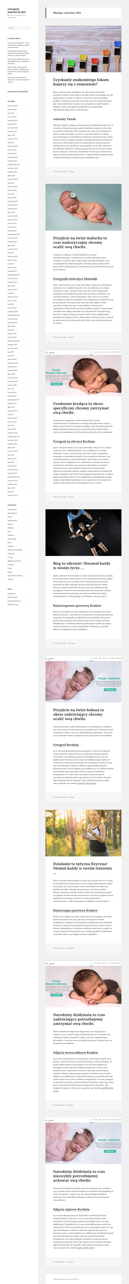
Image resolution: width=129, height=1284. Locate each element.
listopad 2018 (12, 367)
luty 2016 (11, 462)
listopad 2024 (12, 161)
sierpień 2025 (12, 131)
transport (11, 565)
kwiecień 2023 (13, 220)
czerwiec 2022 (13, 249)
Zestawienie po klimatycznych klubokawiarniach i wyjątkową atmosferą (18, 61)
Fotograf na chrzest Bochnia (74, 441)
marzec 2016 (12, 459)
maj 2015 (11, 492)
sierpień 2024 (12, 172)
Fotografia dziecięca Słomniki (75, 279)
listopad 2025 (12, 124)
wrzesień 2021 (13, 278)
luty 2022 (11, 264)
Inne (9, 532)
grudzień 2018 (13, 363)
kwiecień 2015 (13, 495)
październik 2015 (14, 477)
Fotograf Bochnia (66, 745)
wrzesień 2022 (13, 238)
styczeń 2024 (12, 198)
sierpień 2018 (12, 370)
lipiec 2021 (11, 286)
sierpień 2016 (12, 444)
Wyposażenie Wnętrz (15, 576)
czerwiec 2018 (13, 378)
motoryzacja (12, 539)
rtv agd (10, 557)
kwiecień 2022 (13, 256)
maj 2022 (11, 253)
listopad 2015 (12, 473)
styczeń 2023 (12, 227)
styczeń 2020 (12, 337)
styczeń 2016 (12, 466)
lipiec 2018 (11, 374)
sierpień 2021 (12, 282)
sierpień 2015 (12, 484)
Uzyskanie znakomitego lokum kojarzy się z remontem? (81, 81)
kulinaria (11, 535)
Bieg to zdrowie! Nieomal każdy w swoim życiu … (81, 565)
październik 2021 (14, 275)
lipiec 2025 (11, 135)
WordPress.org (13, 605)
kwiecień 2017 (13, 418)
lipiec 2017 (11, 407)
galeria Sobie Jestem (86, 1248)
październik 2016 (14, 437)
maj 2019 (11, 352)
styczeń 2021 (12, 308)
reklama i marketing (15, 550)
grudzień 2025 (13, 120)
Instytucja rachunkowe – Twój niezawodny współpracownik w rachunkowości (19, 45)
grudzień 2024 (13, 157)
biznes (10, 517)
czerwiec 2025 (13, 139)
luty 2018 (11, 389)
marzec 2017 (12, 422)
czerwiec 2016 (13, 451)
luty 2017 (11, 425)
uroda (10, 568)
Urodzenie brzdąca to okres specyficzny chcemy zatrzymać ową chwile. (81, 408)
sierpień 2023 (12, 209)
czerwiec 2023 (13, 216)
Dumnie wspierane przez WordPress (66, 1279)
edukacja (11, 528)
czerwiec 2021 (13, 289)
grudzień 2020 (13, 312)
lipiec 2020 (11, 326)
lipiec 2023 (11, 212)
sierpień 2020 (12, 323)
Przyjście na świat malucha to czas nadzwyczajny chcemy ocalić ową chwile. (80, 242)
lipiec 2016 (11, 448)
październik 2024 (14, 165)
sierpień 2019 (12, 345)
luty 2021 (11, 304)
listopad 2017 (12, 396)
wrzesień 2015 (13, 481)
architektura (12, 509)
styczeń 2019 (12, 359)
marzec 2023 (12, 223)
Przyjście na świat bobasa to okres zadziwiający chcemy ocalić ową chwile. (78, 714)
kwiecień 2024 (13, 187)
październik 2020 (14, 315)
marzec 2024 (12, 190)
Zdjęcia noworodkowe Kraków (75, 1052)
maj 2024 (11, 183)
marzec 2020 (12, 334)
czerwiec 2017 (13, 411)
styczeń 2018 (12, 392)
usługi (10, 572)
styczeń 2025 (12, 154)
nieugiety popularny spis (17, 10)
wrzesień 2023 (13, 205)
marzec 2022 (12, 260)
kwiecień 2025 (13, 146)
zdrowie (10, 579)
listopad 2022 (12, 231)
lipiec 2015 (11, 488)
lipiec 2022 (11, 245)
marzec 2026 (12, 109)
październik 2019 (14, 341)
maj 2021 (11, 293)
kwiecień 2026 (13, 106)
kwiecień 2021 (13, 297)
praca (10, 543)
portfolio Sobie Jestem (87, 783)
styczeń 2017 (12, 429)
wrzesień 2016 (13, 440)
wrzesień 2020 (13, 319)
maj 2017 (11, 414)
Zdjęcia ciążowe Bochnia (71, 1209)
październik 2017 (14, 400)
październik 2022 (14, 234)
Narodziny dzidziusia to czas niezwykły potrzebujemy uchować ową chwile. (79, 1176)
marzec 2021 (12, 301)
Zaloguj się (11, 594)
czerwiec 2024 (13, 179)
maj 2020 (11, 330)
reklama (10, 546)
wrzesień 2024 (13, 168)
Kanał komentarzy (14, 601)
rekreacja (11, 554)
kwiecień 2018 (13, 381)
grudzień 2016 (13, 433)
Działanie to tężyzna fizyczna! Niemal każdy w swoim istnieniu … (82, 868)
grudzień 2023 (13, 201)
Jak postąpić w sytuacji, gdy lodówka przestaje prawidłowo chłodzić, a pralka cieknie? (18, 53)
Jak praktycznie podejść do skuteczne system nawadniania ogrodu (18, 79)
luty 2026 (11, 113)
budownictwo (12, 520)
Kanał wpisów (12, 597)
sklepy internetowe (14, 561)
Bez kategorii (12, 513)
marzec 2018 (12, 385)
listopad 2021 (12, 271)
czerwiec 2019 (13, 348)
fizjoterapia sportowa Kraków (75, 910)
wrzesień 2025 (13, 128)
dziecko (10, 524)
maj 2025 (11, 142)
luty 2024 (11, 194)
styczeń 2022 (12, 267)
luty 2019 (11, 356)
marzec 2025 (12, 150)
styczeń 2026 (12, 117)
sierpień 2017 (12, 403)
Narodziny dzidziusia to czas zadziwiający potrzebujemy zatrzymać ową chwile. (79, 1019)
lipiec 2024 (11, 176)
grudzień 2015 (13, 470)
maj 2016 (11, 455)
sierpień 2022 (12, 242)
